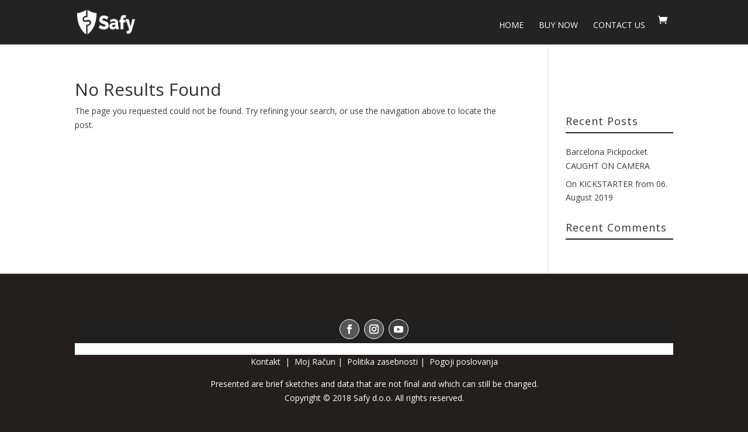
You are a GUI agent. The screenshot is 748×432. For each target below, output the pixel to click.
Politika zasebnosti (382, 361)
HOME (511, 25)
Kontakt (267, 361)
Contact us (619, 25)
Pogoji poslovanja (464, 361)
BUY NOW (558, 25)
